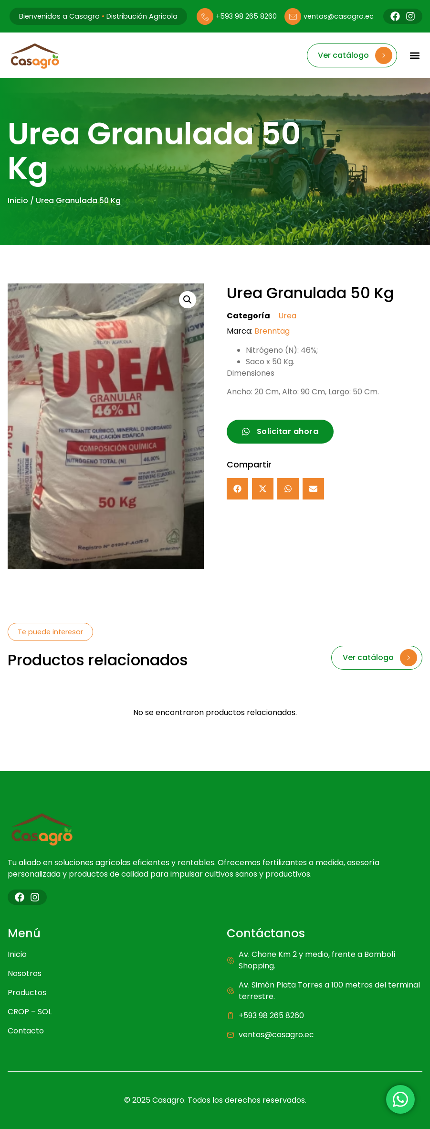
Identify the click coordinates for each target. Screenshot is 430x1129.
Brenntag (272, 331)
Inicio (18, 200)
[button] (414, 55)
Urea (287, 315)
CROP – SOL (30, 1011)
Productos (27, 992)
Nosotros (25, 973)
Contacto (26, 1030)
